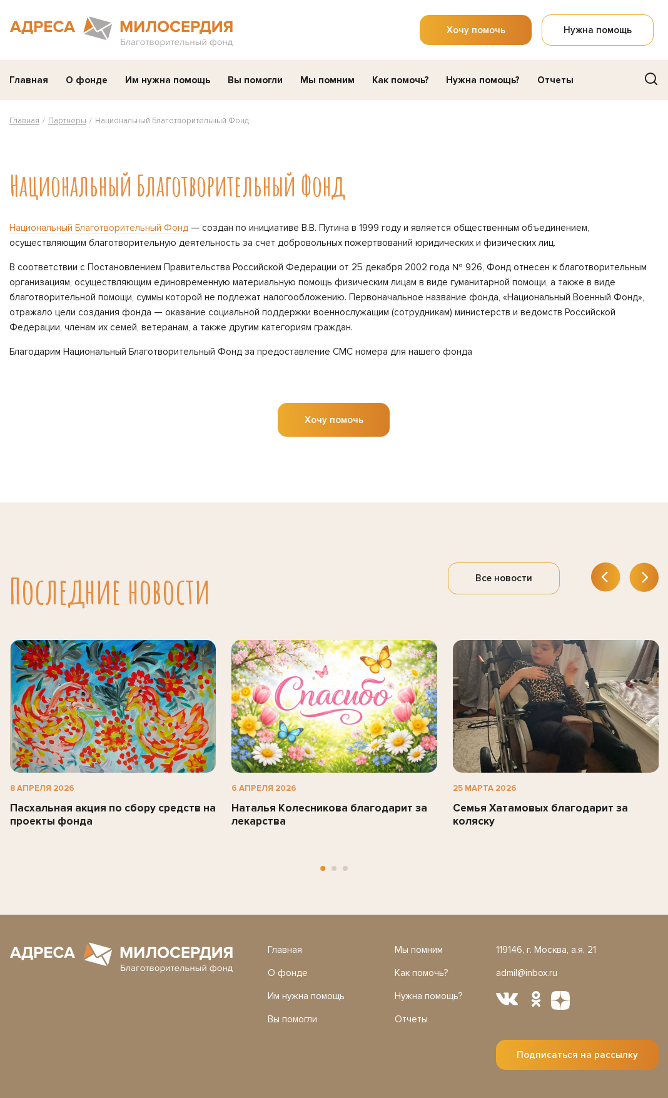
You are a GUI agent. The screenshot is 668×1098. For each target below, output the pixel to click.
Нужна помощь (598, 30)
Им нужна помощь (167, 80)
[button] (322, 868)
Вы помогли (255, 80)
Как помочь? (400, 80)
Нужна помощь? (483, 80)
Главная (28, 80)
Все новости (503, 578)
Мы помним (327, 80)
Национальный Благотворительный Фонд (98, 227)
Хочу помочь (476, 30)
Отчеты (555, 80)
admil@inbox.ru (526, 973)
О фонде (87, 80)
